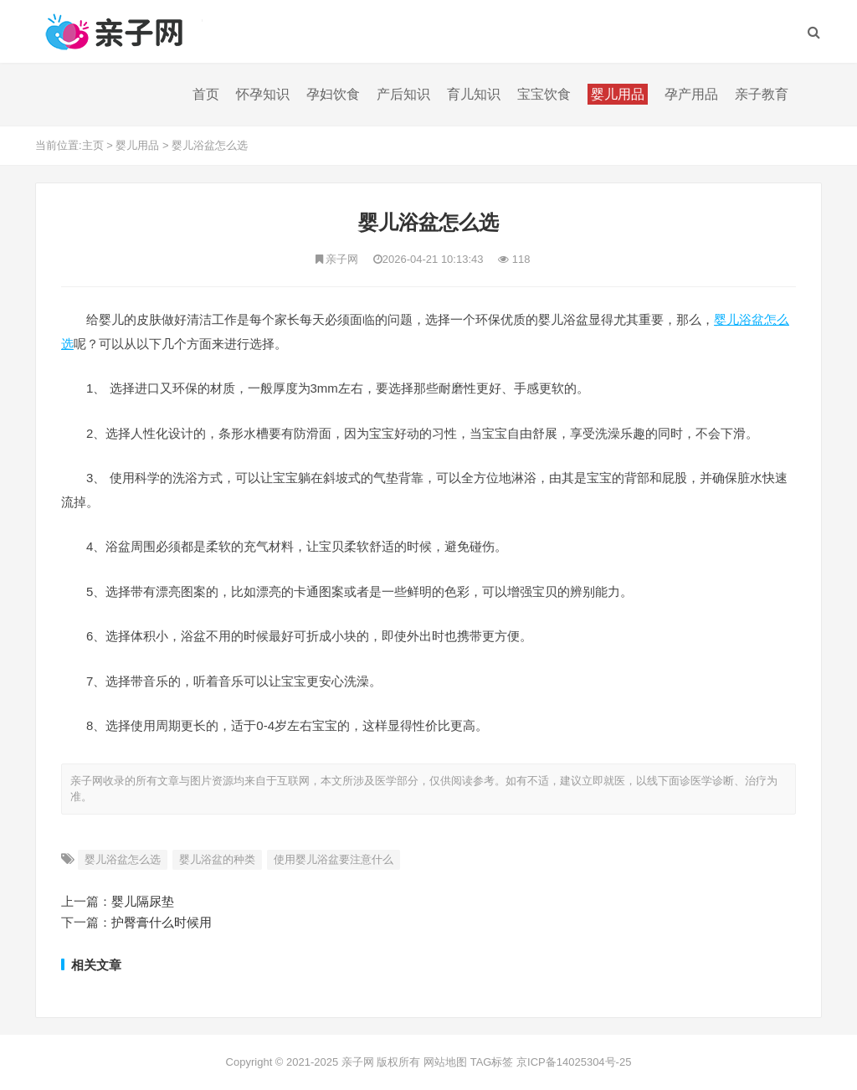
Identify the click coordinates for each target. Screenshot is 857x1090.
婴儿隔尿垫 (142, 901)
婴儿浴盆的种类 (217, 859)
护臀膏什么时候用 (161, 922)
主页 (93, 145)
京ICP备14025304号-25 (573, 1062)
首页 (205, 94)
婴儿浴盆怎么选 (210, 145)
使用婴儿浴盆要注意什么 (333, 859)
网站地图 (445, 1062)
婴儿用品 (137, 145)
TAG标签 (492, 1062)
